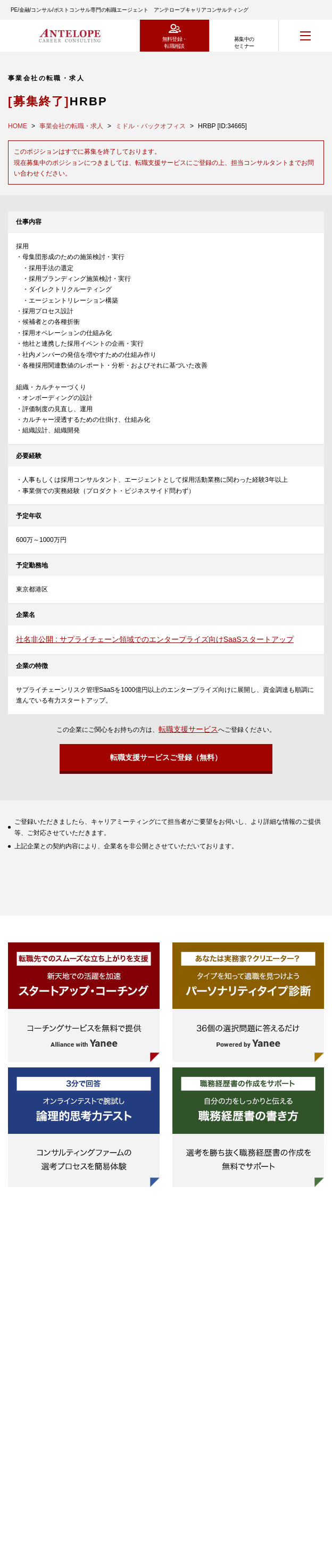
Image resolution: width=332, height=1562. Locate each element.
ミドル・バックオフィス (150, 126)
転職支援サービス (188, 729)
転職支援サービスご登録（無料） (166, 757)
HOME (17, 126)
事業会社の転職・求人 (71, 126)
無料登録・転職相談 (174, 42)
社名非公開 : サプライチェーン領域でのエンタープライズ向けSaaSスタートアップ (155, 639)
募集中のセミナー (244, 42)
